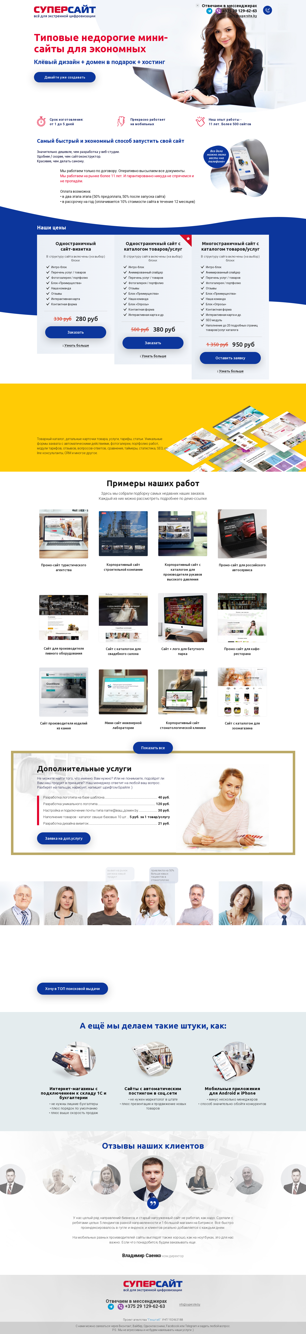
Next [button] (231, 1179)
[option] (22, 903)
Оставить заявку (230, 358)
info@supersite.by (243, 16)
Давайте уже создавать (64, 77)
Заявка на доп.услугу (63, 838)
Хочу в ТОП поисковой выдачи (72, 989)
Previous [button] (75, 1179)
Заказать (76, 332)
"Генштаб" (154, 1319)
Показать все (153, 748)
